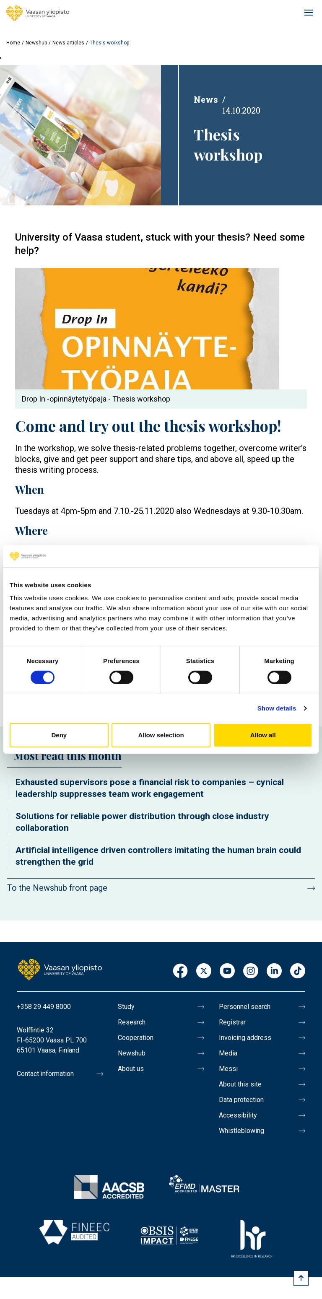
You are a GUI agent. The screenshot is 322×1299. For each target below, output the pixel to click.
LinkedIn (274, 971)
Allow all (263, 735)
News (206, 99)
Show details (276, 708)
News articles (68, 43)
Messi (228, 1069)
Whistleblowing (241, 1131)
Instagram (250, 971)
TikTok (297, 971)
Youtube (227, 971)
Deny (59, 735)
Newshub (36, 43)
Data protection (241, 1100)
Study (126, 1007)
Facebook (180, 971)
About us (131, 1069)
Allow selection (161, 735)
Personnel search (244, 1007)
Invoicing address (245, 1038)
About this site (240, 1084)
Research (131, 1022)
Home (13, 43)
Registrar (232, 1022)
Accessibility (238, 1115)
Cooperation (135, 1038)
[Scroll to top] (301, 1278)
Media (228, 1053)
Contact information (45, 1074)
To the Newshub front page (57, 888)
